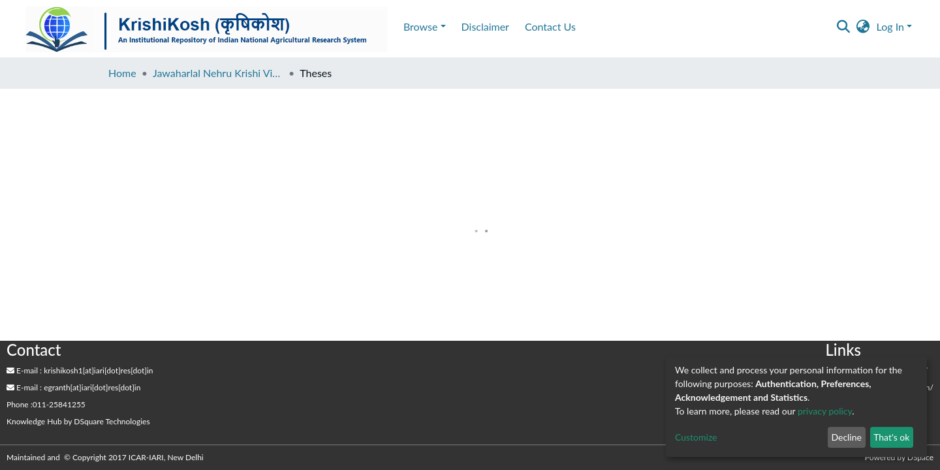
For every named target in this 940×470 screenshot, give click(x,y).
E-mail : (22, 370)
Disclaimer (123, 26)
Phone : (20, 404)
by (78, 421)
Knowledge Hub (34, 421)
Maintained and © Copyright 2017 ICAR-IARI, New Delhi (106, 457)
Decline (846, 437)
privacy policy (825, 410)
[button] (863, 27)
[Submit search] (844, 26)
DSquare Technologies (111, 421)
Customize (696, 437)
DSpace (920, 457)
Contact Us (188, 26)
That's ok (891, 437)
